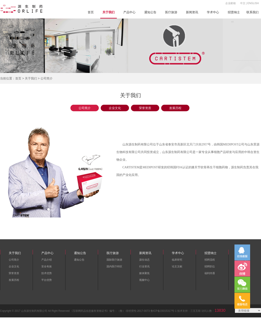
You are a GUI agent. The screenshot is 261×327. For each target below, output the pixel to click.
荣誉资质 (145, 108)
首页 (91, 12)
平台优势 (46, 279)
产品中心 (129, 12)
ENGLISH (253, 3)
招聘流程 (209, 259)
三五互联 (195, 310)
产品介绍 (46, 259)
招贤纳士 (234, 12)
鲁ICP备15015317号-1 (164, 310)
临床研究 (177, 259)
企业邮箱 (230, 3)
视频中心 (144, 279)
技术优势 (46, 273)
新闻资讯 (192, 12)
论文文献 (177, 266)
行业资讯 (144, 266)
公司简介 (85, 108)
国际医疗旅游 (114, 259)
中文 (242, 3)
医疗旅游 (171, 12)
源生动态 (144, 259)
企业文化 (115, 108)
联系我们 (252, 12)
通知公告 (150, 12)
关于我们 (108, 12)
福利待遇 (209, 273)
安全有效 (46, 266)
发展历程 (175, 108)
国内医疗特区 (114, 266)
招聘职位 (209, 266)
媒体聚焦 (144, 273)
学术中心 (213, 12)
